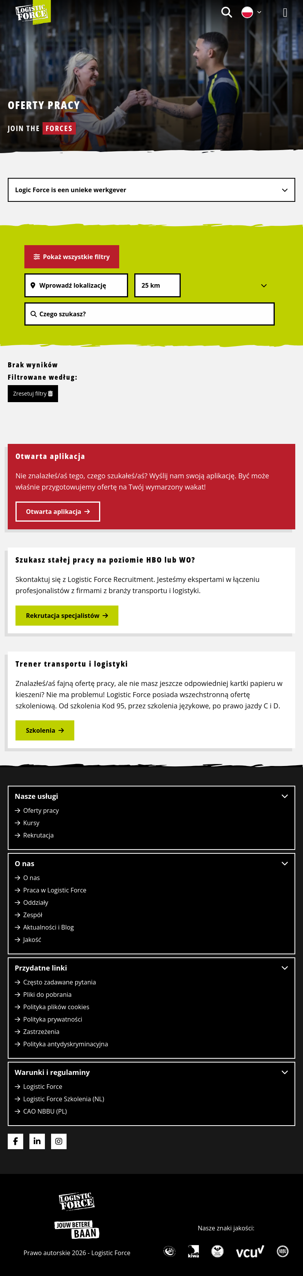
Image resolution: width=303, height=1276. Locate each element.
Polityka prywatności (52, 1019)
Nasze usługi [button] (151, 796)
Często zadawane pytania (59, 982)
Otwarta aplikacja (53, 511)
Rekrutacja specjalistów (62, 615)
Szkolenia (40, 730)
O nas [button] (151, 863)
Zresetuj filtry (33, 393)
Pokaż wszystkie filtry (72, 256)
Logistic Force (42, 1086)
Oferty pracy (41, 810)
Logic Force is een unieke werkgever (70, 190)
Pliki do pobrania (47, 994)
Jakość (32, 939)
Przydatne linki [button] (151, 967)
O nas (31, 877)
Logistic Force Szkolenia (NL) (63, 1099)
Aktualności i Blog (48, 927)
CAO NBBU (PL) (45, 1111)
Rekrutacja (38, 835)
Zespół (32, 915)
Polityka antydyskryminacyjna (65, 1044)
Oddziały (35, 902)
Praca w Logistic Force (54, 890)
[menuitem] (226, 12)
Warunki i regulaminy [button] (151, 1072)
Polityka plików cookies (56, 1007)
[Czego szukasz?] (149, 314)
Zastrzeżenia (41, 1031)
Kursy (31, 823)
